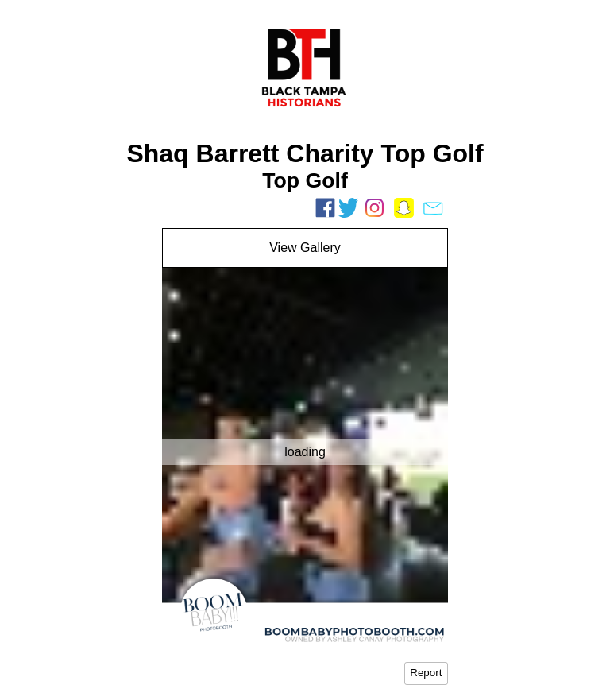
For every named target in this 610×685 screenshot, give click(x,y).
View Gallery (305, 247)
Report (426, 673)
